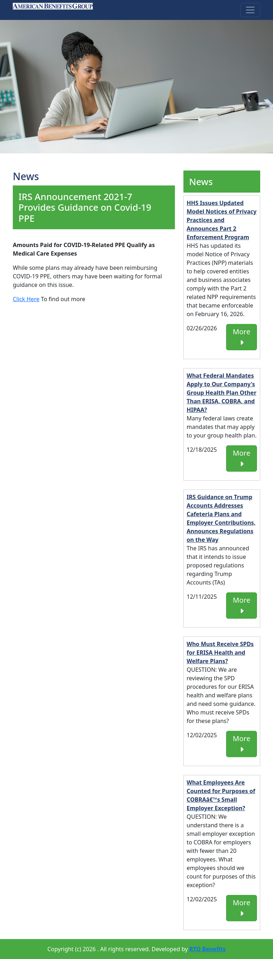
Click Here (26, 299)
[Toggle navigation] (250, 10)
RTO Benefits (207, 949)
